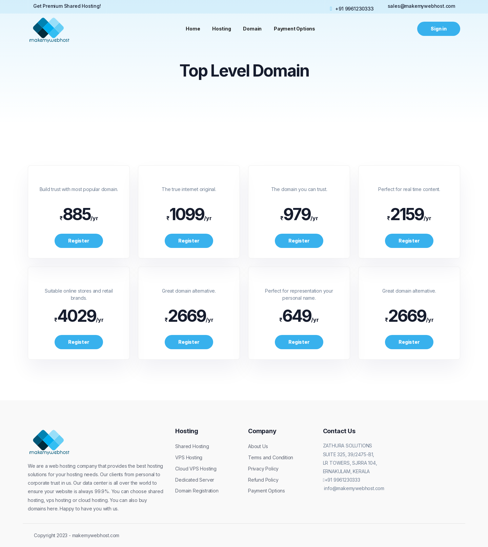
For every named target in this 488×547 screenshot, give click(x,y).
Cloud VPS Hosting (196, 468)
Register (78, 241)
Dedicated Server (194, 480)
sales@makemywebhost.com (421, 6)
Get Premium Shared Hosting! (67, 6)
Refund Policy (263, 480)
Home (193, 28)
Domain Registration (196, 490)
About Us (258, 446)
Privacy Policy (263, 468)
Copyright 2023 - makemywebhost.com (76, 535)
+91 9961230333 (352, 8)
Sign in (439, 28)
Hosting (221, 28)
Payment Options (295, 28)
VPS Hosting (188, 457)
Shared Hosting (192, 446)
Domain (252, 28)
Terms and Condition (270, 457)
